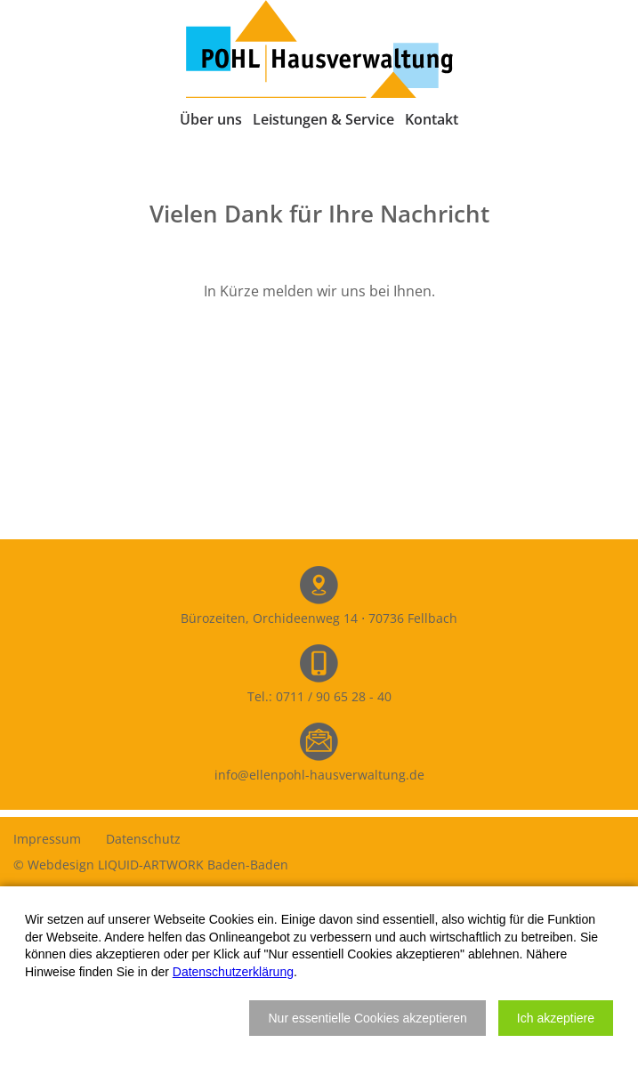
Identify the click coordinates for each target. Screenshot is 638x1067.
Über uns (211, 119)
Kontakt (431, 119)
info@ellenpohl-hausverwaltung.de (319, 774)
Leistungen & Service (323, 119)
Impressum (47, 838)
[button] (367, 1018)
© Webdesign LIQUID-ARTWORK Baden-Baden (150, 864)
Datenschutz (143, 838)
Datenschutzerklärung (233, 972)
